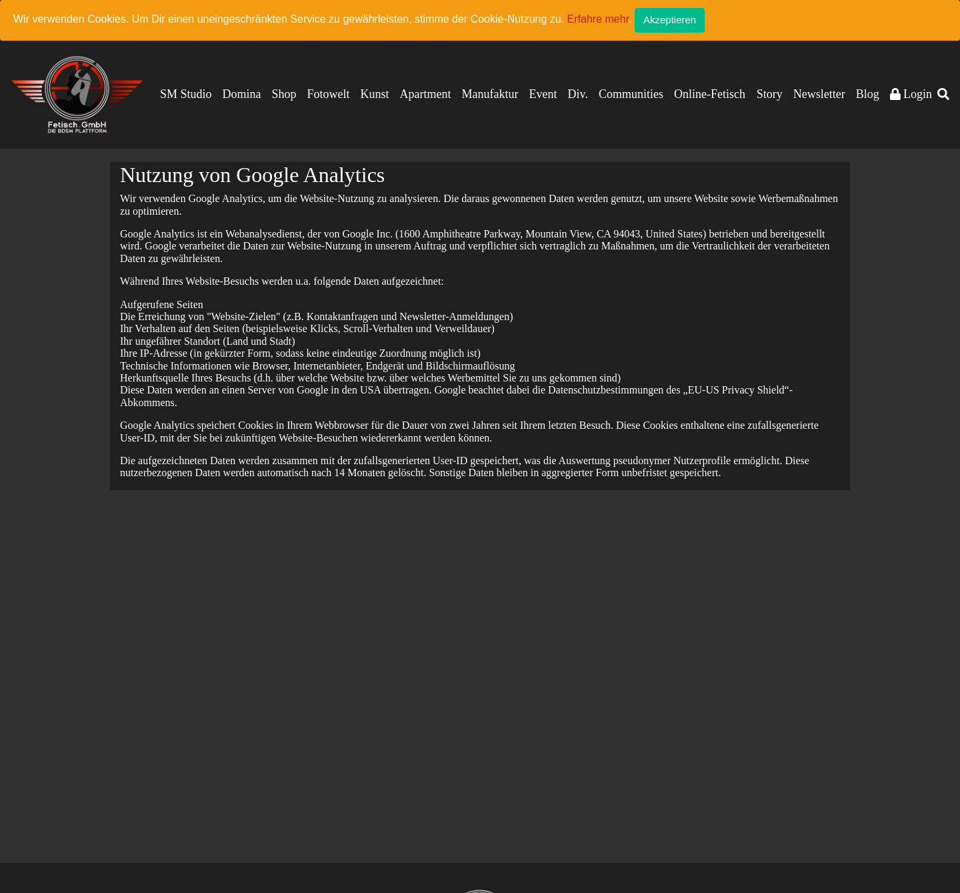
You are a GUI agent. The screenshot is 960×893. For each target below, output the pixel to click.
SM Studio (186, 94)
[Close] (670, 20)
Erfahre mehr (598, 19)
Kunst (375, 94)
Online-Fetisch (709, 94)
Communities (631, 94)
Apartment (425, 94)
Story (770, 94)
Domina (242, 94)
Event (543, 94)
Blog (867, 94)
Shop (284, 94)
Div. (578, 94)
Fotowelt (328, 94)
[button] (943, 94)
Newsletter (819, 94)
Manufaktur (490, 94)
